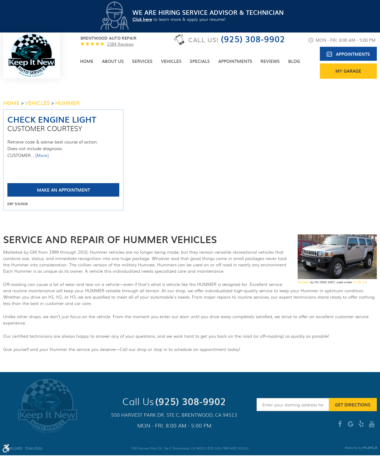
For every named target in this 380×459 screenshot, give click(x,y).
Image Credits (13, 448)
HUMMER (67, 102)
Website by (361, 448)
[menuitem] (86, 61)
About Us (113, 61)
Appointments (235, 61)
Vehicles (171, 61)
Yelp (361, 426)
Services (142, 61)
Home (86, 61)
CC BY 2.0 (360, 282)
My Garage (348, 71)
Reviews (270, 61)
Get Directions (352, 404)
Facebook (340, 426)
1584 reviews (120, 44)
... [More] (40, 155)
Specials (200, 61)
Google (350, 426)
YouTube (371, 426)
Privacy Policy (33, 448)
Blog (294, 61)
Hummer (304, 282)
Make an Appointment (63, 190)
